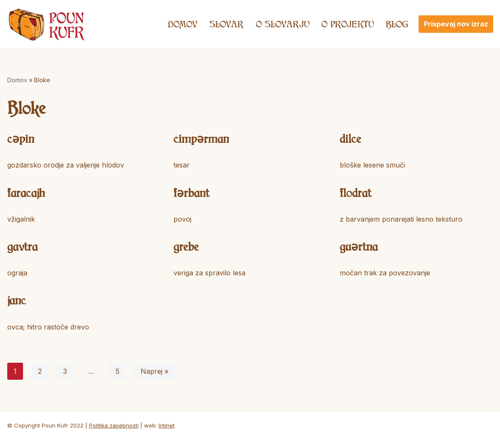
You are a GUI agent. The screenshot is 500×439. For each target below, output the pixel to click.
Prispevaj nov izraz (456, 24)
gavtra (22, 246)
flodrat (355, 192)
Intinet (167, 425)
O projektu (347, 23)
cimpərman (201, 138)
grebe (186, 246)
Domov (182, 23)
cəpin (20, 138)
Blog (397, 23)
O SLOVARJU (282, 23)
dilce (350, 138)
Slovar (226, 23)
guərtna (359, 246)
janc (16, 299)
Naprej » (154, 371)
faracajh (26, 192)
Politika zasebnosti (114, 425)
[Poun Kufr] (46, 24)
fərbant (191, 192)
